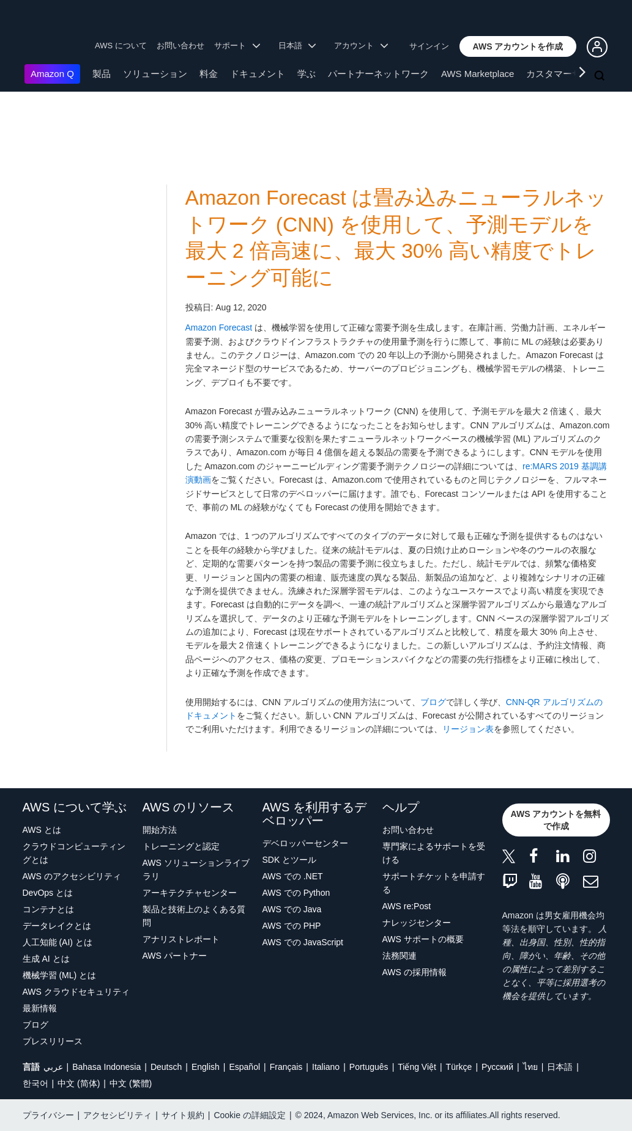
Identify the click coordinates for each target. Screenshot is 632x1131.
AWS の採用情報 (414, 972)
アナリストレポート (181, 939)
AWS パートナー (175, 956)
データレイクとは (57, 926)
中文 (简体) (79, 1083)
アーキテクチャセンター (190, 893)
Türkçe (459, 1067)
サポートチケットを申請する (433, 883)
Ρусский (497, 1067)
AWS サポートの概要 (423, 939)
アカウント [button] (361, 45)
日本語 (560, 1067)
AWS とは (42, 830)
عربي (53, 1067)
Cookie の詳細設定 (249, 1115)
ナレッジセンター (416, 923)
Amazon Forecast (219, 327)
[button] (518, 46)
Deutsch (166, 1067)
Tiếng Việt (417, 1067)
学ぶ (306, 73)
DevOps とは (48, 893)
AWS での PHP (291, 926)
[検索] (601, 76)
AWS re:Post (406, 906)
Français (286, 1067)
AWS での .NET (292, 876)
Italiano (326, 1067)
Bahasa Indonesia (106, 1067)
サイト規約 (183, 1115)
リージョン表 (468, 729)
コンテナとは (48, 909)
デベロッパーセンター (305, 843)
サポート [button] (237, 45)
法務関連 (399, 956)
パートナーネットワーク (378, 73)
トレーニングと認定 (181, 846)
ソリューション (155, 73)
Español (244, 1067)
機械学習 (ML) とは (60, 975)
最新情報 (40, 1008)
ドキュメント (257, 73)
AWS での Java (292, 909)
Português (368, 1067)
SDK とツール (289, 860)
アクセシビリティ (117, 1115)
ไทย (530, 1067)
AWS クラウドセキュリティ (76, 992)
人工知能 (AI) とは (57, 942)
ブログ (433, 702)
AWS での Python (296, 893)
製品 (101, 73)
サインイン (429, 46)
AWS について (121, 45)
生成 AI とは (46, 959)
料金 (208, 73)
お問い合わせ (180, 45)
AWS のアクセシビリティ (72, 876)
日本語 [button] (297, 45)
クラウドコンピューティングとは (74, 853)
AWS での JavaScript (303, 942)
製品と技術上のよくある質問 (194, 916)
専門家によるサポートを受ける (433, 853)
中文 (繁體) (131, 1083)
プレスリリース (53, 1041)
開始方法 (160, 830)
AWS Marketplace (477, 73)
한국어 (35, 1083)
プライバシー (48, 1115)
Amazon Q (52, 73)
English (205, 1067)
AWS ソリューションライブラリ (196, 869)
